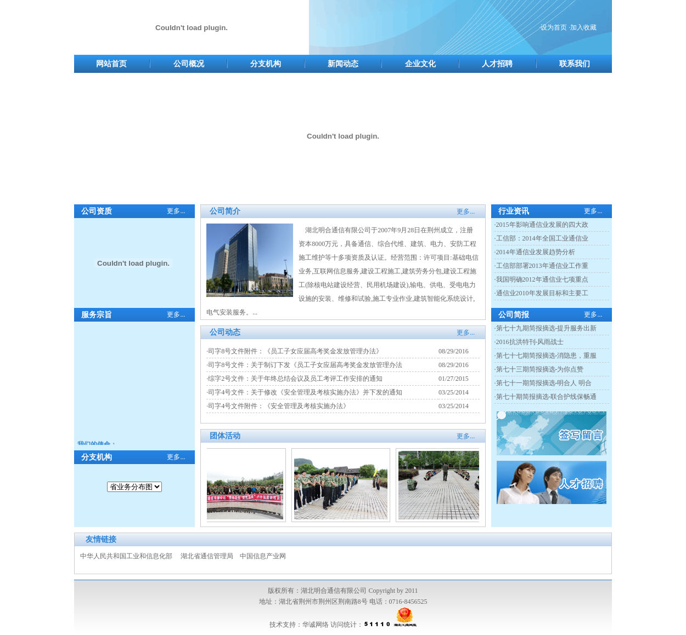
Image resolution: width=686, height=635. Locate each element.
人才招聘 (497, 64)
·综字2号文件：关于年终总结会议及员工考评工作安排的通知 (294, 378)
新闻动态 (343, 64)
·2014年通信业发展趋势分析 (534, 252)
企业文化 (420, 64)
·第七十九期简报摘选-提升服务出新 (545, 328)
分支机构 (265, 64)
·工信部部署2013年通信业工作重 (541, 266)
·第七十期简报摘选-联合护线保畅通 (545, 397)
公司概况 (188, 64)
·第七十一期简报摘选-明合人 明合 (543, 383)
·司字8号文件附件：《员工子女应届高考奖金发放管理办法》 (294, 351)
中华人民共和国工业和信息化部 (126, 556)
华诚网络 (315, 624)
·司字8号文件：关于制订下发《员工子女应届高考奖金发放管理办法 (304, 365)
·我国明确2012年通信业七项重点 (541, 279)
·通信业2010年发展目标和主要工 (541, 293)
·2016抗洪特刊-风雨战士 (529, 342)
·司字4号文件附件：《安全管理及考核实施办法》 (278, 406)
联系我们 (574, 64)
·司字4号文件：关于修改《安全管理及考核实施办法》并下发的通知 (304, 392)
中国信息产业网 (263, 556)
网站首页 (111, 64)
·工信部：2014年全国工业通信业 (541, 238)
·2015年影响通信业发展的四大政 (541, 224)
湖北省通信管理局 (207, 556)
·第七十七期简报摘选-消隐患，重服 (545, 355)
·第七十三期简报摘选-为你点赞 (539, 369)
